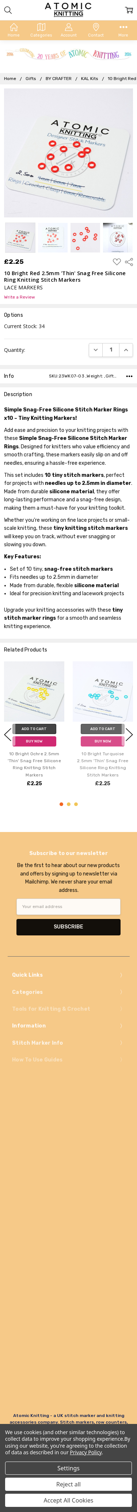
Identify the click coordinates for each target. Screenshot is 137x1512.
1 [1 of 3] (61, 804)
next (129, 734)
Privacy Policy (86, 1452)
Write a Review (19, 297)
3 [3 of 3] (76, 804)
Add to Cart (34, 729)
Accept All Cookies (69, 1500)
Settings (68, 1468)
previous (7, 734)
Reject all (68, 1484)
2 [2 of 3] (68, 804)
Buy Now (34, 741)
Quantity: (14, 349)
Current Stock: (24, 326)
